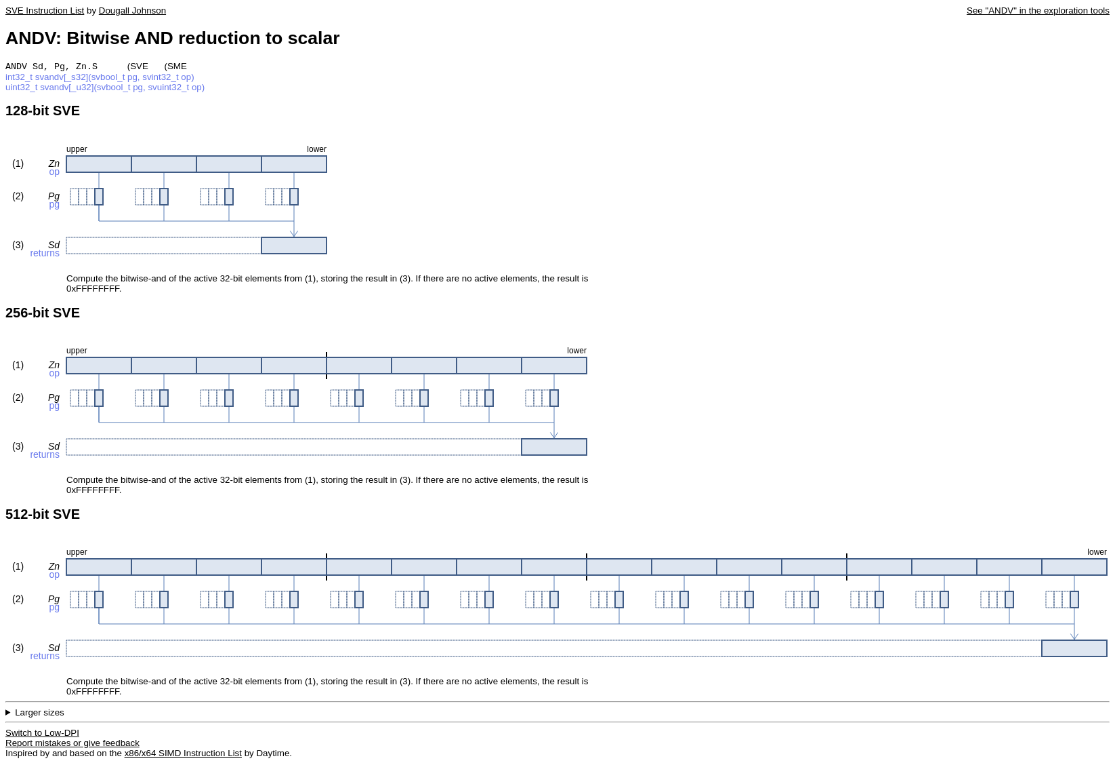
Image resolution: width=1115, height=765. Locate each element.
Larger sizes (39, 714)
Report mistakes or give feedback (72, 744)
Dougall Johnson (132, 10)
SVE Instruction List (44, 10)
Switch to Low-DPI (42, 734)
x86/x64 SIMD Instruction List (183, 754)
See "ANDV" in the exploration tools (1038, 10)
